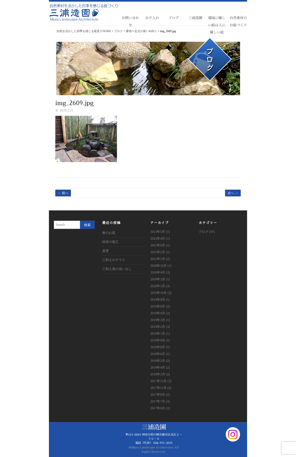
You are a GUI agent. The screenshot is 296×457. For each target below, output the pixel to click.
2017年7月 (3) (160, 401)
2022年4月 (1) (160, 238)
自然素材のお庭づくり (238, 21)
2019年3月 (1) (160, 320)
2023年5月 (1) (160, 231)
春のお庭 (108, 232)
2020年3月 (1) (160, 279)
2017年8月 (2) (160, 394)
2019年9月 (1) (160, 299)
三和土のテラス (113, 260)
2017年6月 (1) (160, 408)
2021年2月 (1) (160, 252)
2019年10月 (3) (160, 293)
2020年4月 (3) (160, 272)
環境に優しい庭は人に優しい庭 (216, 25)
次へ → (233, 193)
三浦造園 (195, 18)
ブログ (173, 18)
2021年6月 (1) (160, 245)
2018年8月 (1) (160, 347)
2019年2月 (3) (160, 326)
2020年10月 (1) (160, 265)
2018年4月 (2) (160, 367)
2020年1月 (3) (160, 286)
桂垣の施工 (110, 242)
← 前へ (63, 193)
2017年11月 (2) (160, 388)
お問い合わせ (130, 21)
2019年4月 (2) (160, 313)
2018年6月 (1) (160, 354)
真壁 (105, 251)
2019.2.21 (66, 110)
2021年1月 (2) (160, 259)
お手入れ (152, 18)
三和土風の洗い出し (117, 269)
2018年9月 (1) (160, 340)
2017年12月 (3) (160, 381)
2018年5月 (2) (160, 360)
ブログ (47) (207, 231)
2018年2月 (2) (160, 374)
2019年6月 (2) (160, 306)
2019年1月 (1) (160, 333)
